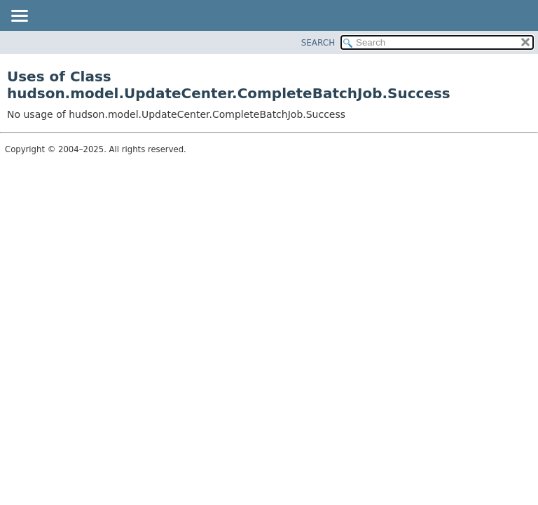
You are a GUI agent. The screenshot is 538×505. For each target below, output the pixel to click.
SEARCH (318, 43)
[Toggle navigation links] (19, 17)
